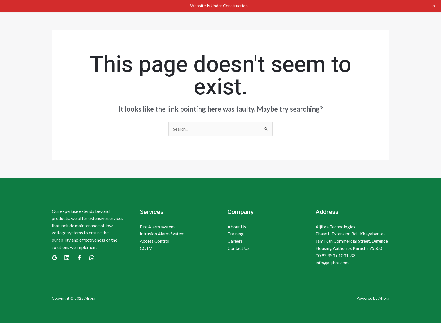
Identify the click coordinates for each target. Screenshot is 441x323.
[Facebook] (79, 258)
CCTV (146, 248)
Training (236, 234)
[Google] (54, 258)
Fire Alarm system (157, 226)
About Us (237, 226)
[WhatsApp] (91, 258)
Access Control (154, 241)
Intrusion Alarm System (162, 234)
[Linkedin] (67, 258)
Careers (235, 241)
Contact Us (238, 248)
